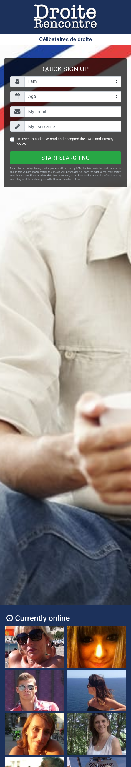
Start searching (65, 158)
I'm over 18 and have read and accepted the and (65, 141)
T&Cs (90, 139)
